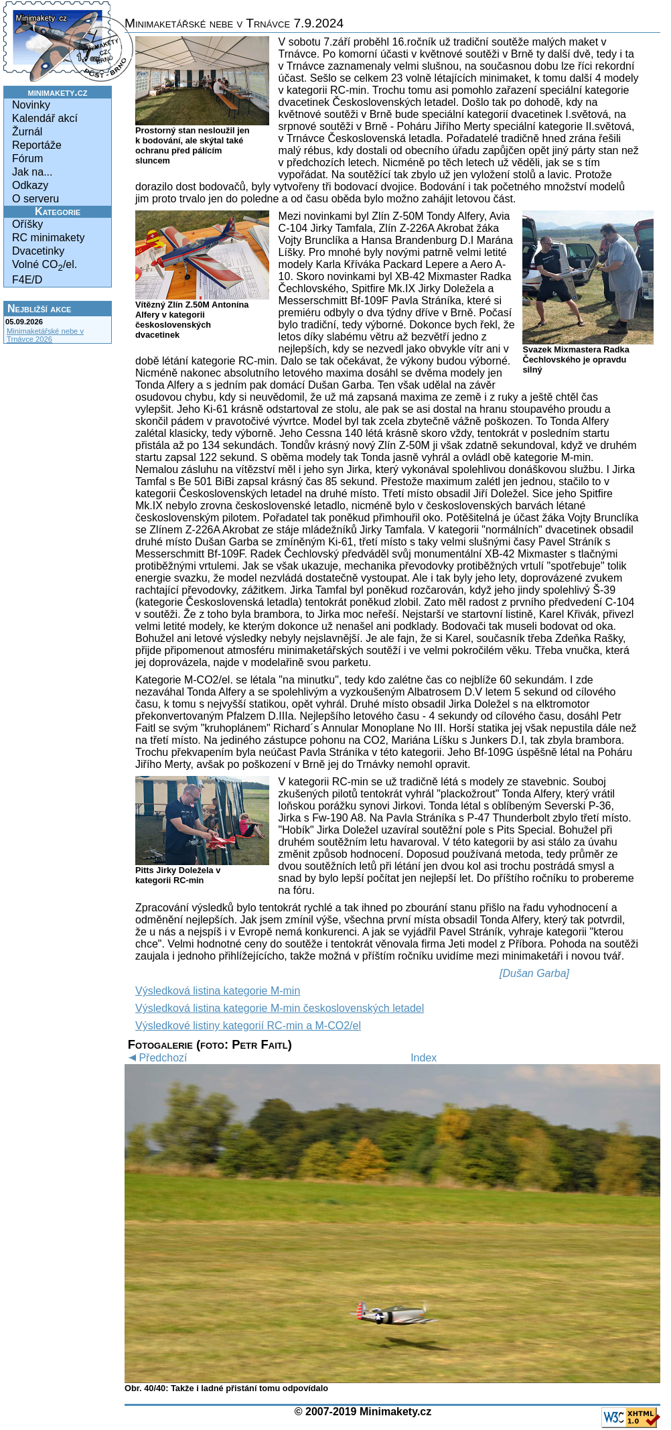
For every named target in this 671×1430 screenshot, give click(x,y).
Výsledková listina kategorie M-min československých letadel (279, 1008)
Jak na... (32, 172)
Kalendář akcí (45, 118)
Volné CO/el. (44, 266)
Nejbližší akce (39, 308)
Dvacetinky (38, 251)
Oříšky (27, 224)
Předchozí (156, 1057)
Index (424, 1057)
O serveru (35, 198)
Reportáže (37, 145)
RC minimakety (48, 237)
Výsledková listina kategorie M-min (217, 990)
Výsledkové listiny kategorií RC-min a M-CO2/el (248, 1025)
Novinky (31, 105)
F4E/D (27, 279)
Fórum (27, 158)
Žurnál (27, 131)
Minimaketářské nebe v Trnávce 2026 (45, 335)
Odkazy (30, 185)
